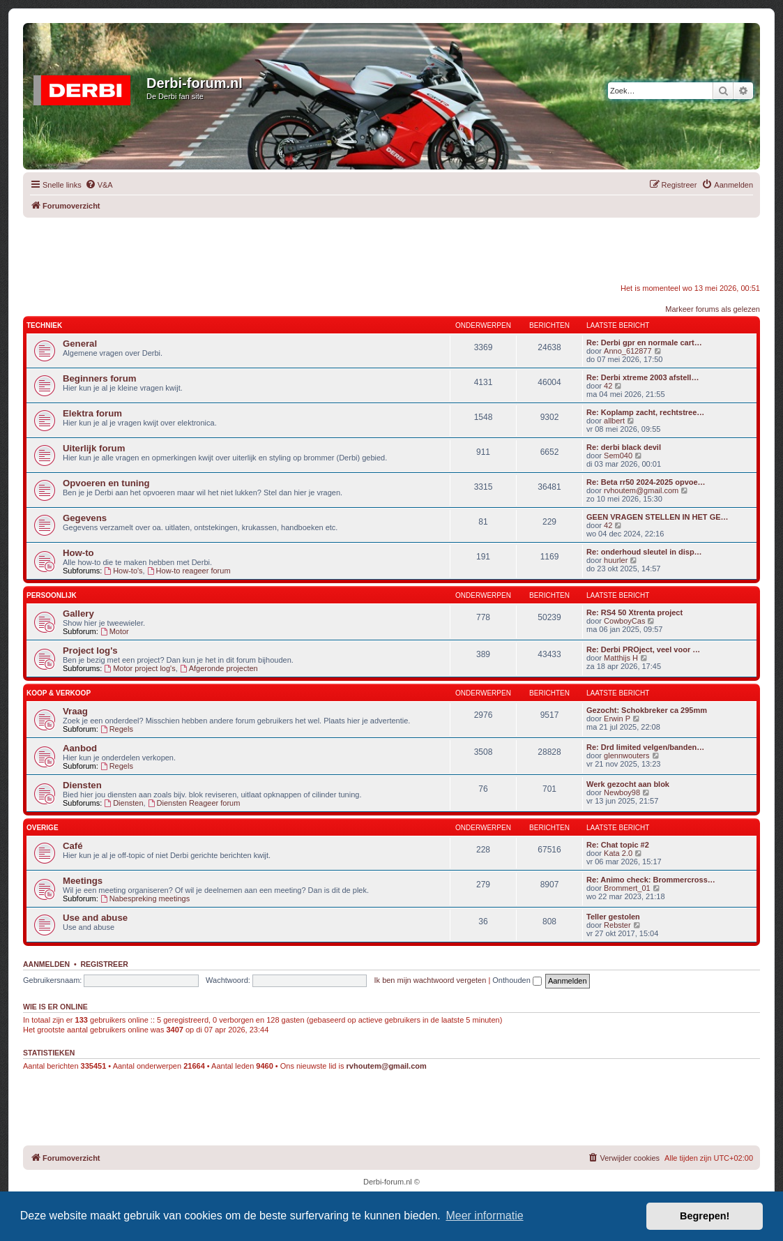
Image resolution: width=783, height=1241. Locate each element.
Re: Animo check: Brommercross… (650, 879)
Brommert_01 (627, 888)
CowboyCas (624, 621)
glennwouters (626, 755)
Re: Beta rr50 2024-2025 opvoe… (646, 482)
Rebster (617, 925)
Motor (114, 631)
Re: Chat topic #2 (617, 845)
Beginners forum (100, 378)
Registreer (104, 964)
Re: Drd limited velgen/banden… (645, 747)
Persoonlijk (51, 595)
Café (73, 846)
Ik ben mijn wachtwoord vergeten (430, 980)
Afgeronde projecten (219, 668)
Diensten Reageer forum (194, 803)
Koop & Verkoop (58, 693)
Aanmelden (46, 964)
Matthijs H (621, 658)
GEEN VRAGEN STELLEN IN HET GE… (657, 517)
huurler (616, 560)
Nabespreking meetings (145, 898)
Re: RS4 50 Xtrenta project (634, 612)
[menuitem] (99, 184)
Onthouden (517, 980)
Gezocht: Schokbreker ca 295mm (646, 710)
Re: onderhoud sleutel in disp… (644, 552)
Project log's (90, 650)
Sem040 (618, 455)
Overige (42, 828)
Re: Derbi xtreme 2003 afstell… (642, 377)
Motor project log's (139, 668)
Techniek (44, 325)
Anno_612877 (628, 351)
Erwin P (617, 718)
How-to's (123, 570)
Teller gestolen (613, 916)
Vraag (75, 711)
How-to (78, 553)
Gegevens (85, 518)
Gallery (78, 613)
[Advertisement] (392, 249)
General (80, 343)
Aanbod (80, 748)
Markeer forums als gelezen (712, 309)
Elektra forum (92, 413)
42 (608, 386)
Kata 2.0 (618, 853)
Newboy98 (622, 792)
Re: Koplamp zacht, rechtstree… (645, 412)
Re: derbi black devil (623, 447)
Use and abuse (95, 917)
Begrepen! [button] (704, 1215)
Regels (116, 729)
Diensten (82, 785)
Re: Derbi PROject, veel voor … (643, 649)
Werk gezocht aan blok (627, 784)
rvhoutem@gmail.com (641, 490)
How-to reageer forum (189, 570)
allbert (614, 420)
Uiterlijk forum (94, 448)
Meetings (82, 880)
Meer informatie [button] (484, 1215)
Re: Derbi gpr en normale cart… (644, 342)
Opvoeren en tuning (106, 483)
